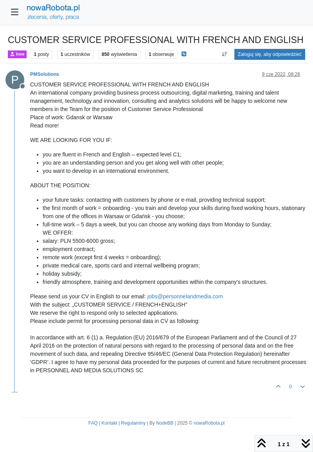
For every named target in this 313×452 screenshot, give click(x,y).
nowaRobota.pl (209, 423)
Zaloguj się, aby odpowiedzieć (270, 54)
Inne (17, 54)
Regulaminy (133, 423)
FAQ (93, 423)
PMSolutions (44, 74)
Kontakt (109, 423)
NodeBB (164, 423)
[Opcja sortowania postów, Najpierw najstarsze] (224, 54)
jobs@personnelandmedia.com (185, 296)
